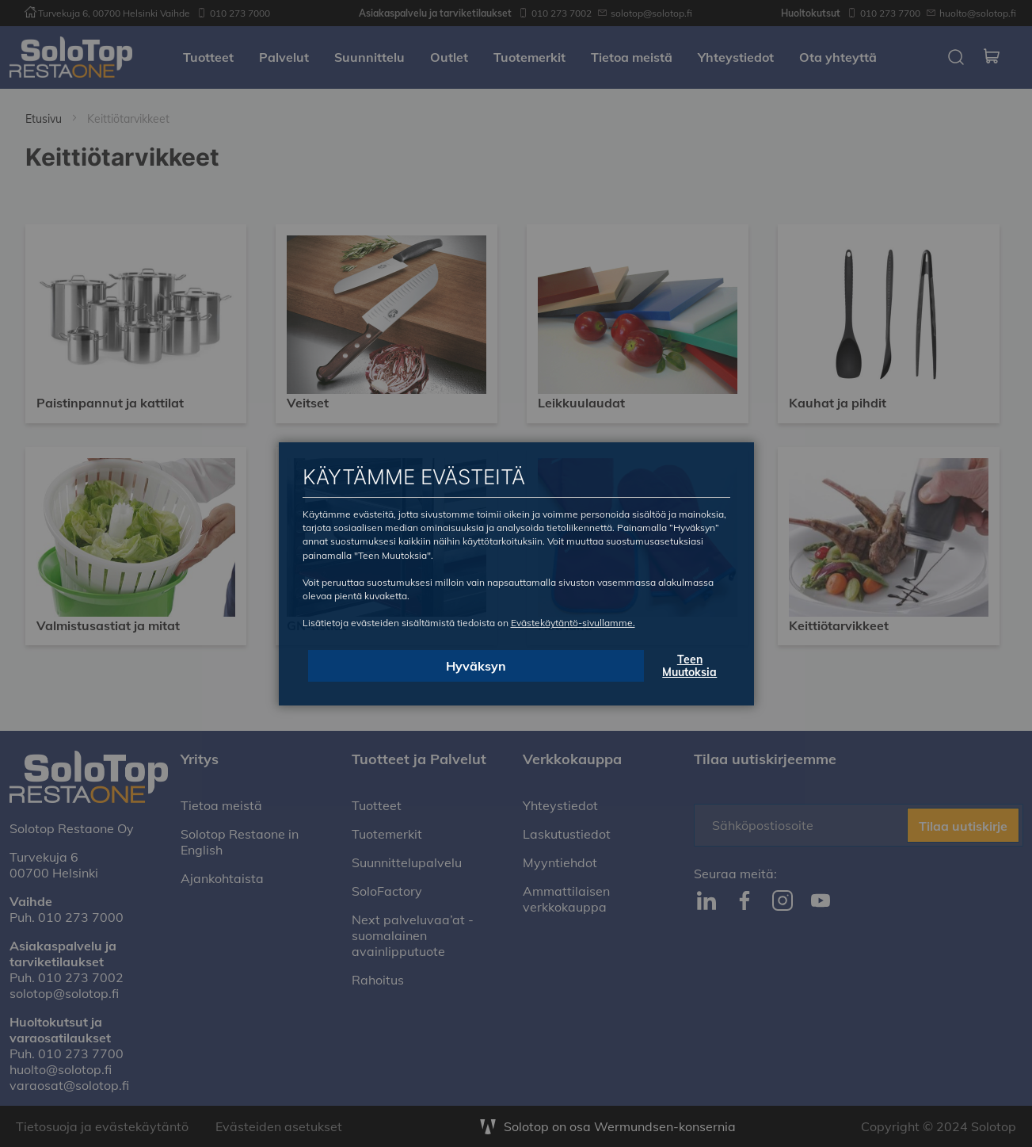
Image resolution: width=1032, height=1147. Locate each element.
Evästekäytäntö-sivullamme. (573, 623)
